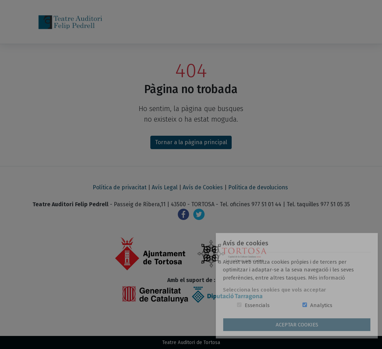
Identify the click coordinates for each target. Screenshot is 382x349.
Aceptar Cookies (297, 325)
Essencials (257, 305)
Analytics (321, 305)
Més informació (326, 278)
